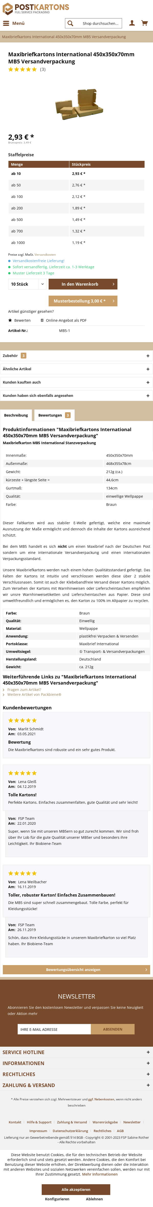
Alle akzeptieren (76, 1189)
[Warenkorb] (145, 23)
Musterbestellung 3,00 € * (84, 300)
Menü (14, 22)
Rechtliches (102, 1130)
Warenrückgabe (105, 1122)
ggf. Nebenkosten (101, 1099)
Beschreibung (16, 415)
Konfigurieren (57, 1199)
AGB (120, 1130)
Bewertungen (54, 415)
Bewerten (20, 320)
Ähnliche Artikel (17, 368)
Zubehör (14, 355)
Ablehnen (94, 1199)
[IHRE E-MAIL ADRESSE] (55, 1029)
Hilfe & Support (39, 1122)
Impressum (38, 1130)
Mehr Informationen (100, 1174)
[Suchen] (70, 23)
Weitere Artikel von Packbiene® (32, 694)
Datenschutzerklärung (70, 1130)
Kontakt (15, 1122)
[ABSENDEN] (113, 1029)
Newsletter (132, 1122)
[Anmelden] (132, 23)
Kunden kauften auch (22, 382)
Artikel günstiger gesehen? (31, 311)
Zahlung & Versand (72, 1122)
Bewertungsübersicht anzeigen (96, 969)
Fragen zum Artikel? (22, 689)
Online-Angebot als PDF (63, 320)
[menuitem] (13, 23)
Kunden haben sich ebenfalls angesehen (38, 395)
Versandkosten (45, 254)
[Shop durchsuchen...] (93, 23)
